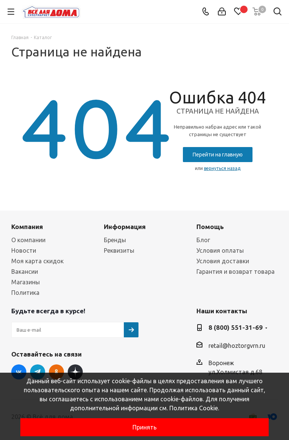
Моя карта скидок (37, 261)
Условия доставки (222, 261)
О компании (28, 240)
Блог (203, 240)
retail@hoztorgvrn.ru (236, 345)
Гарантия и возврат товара (235, 271)
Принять (144, 427)
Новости (23, 250)
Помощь (210, 226)
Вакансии (24, 271)
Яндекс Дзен (75, 371)
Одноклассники (56, 371)
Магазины (25, 282)
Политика (25, 292)
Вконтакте (18, 371)
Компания (27, 226)
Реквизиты (119, 250)
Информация (125, 226)
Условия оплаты (220, 250)
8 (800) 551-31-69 (235, 327)
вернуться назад (222, 168)
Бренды (115, 240)
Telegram (37, 371)
